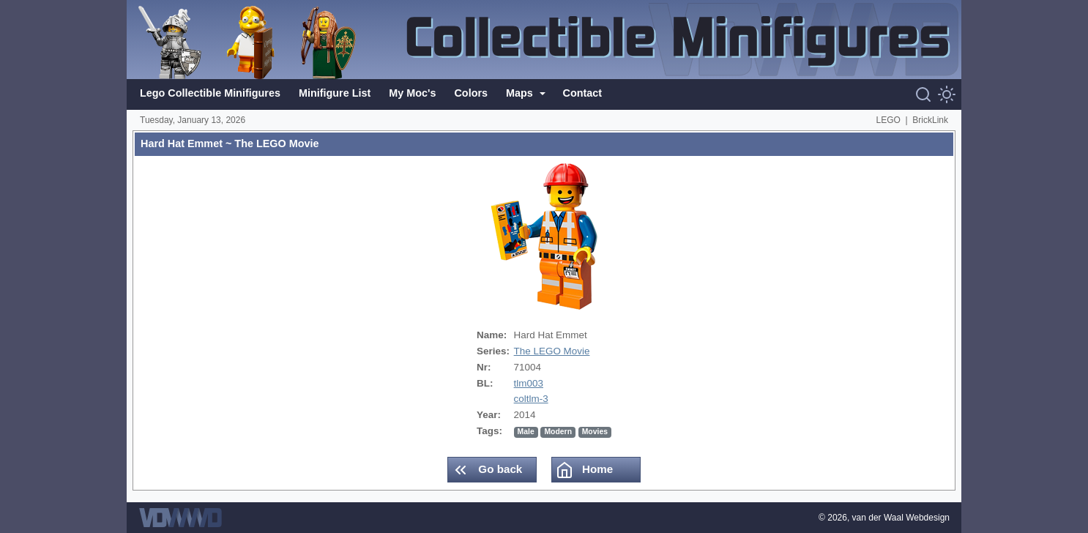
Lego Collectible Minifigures (210, 93)
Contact (583, 93)
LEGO (888, 120)
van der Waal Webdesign (901, 517)
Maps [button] (521, 93)
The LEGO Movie (552, 351)
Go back (487, 470)
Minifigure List (334, 93)
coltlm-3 (531, 398)
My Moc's (412, 93)
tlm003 (528, 383)
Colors (471, 93)
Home (584, 470)
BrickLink (930, 120)
